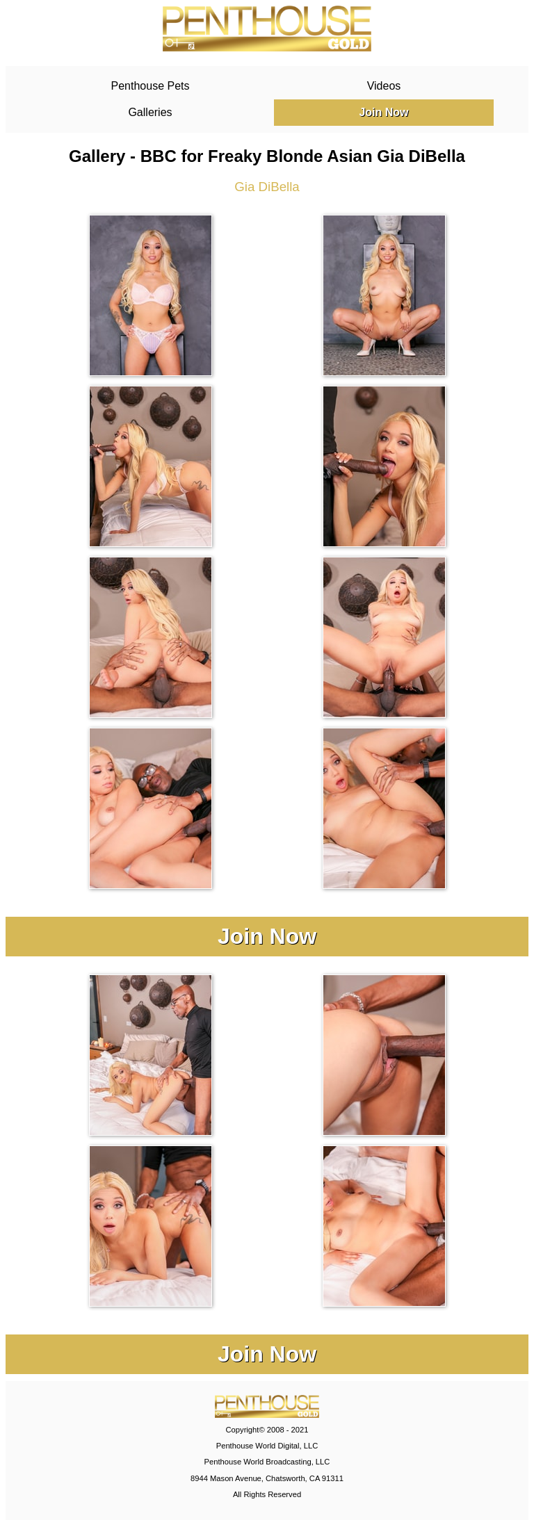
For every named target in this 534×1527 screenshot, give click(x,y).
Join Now (383, 112)
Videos (384, 86)
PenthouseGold (267, 28)
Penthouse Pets (150, 86)
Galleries (150, 112)
